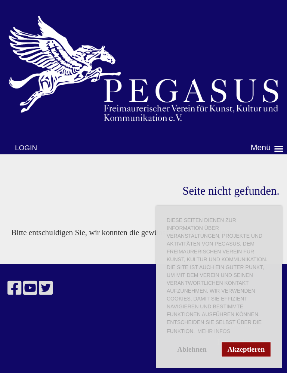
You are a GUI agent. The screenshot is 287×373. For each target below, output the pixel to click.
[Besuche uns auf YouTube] (30, 288)
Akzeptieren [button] (246, 349)
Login (26, 148)
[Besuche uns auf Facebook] (14, 288)
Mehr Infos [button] (213, 331)
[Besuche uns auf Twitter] (46, 288)
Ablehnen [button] (192, 349)
